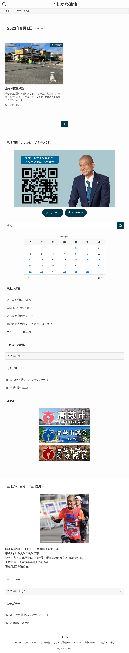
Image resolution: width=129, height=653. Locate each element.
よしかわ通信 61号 (19, 299)
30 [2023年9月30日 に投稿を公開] (87, 271)
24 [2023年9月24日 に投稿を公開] (98, 265)
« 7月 (27, 277)
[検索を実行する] (120, 225)
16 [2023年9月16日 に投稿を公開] (87, 259)
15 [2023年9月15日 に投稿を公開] (76, 259)
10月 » (101, 277)
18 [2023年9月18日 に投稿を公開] (30, 265)
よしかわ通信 (64, 4)
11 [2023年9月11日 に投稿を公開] (30, 259)
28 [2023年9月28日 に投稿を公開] (64, 271)
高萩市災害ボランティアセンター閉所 (29, 323)
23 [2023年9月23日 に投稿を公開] (87, 265)
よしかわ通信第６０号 (20, 315)
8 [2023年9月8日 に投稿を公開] (76, 253)
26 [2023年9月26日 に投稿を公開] (41, 271)
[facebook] (62, 636)
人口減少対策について (20, 307)
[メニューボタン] (125, 4)
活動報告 (19, 387)
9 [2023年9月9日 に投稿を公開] (87, 253)
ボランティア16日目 (19, 331)
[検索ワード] (64, 225)
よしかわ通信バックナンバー (30, 379)
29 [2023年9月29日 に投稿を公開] (76, 271)
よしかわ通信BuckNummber (67, 642)
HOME (18, 642)
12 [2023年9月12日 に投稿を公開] (41, 259)
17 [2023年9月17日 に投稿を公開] (98, 259)
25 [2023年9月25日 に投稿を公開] (30, 271)
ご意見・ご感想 (106, 642)
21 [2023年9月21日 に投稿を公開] (64, 265)
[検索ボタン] (4, 4)
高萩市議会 (89, 642)
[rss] (66, 636)
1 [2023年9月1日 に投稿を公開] (76, 248)
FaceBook (75, 212)
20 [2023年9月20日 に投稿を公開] (53, 265)
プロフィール (53, 212)
